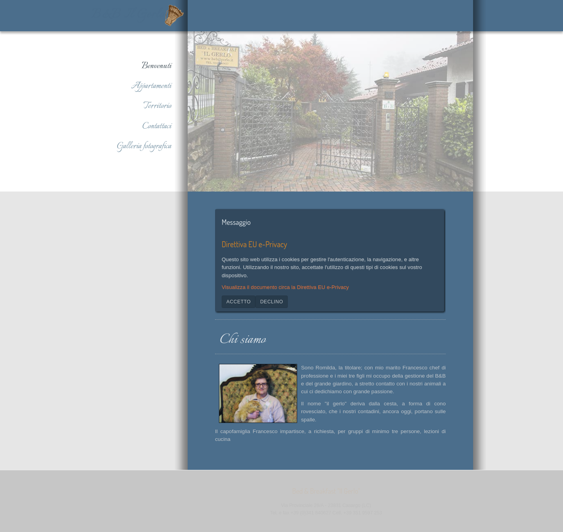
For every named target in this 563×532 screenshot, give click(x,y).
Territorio (157, 106)
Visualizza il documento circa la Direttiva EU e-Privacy (285, 287)
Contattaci (156, 126)
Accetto (238, 301)
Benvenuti (156, 66)
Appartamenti (151, 86)
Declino (271, 301)
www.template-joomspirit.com (560, 436)
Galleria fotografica (144, 146)
